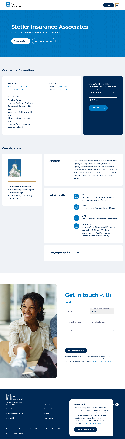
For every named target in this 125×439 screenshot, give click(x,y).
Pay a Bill (10, 418)
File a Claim (10, 409)
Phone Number (74, 322)
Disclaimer (22, 429)
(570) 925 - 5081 (61, 87)
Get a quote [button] (19, 41)
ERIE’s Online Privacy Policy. (102, 361)
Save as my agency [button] (44, 41)
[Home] (14, 5)
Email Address (98, 322)
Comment (70, 330)
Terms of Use (50, 429)
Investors (47, 413)
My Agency (108, 5)
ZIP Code (94, 100)
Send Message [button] (75, 350)
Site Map (61, 429)
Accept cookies (84, 429)
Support (47, 404)
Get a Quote (11, 404)
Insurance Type (95, 90)
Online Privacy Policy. (93, 423)
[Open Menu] (117, 5)
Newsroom (48, 418)
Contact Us (48, 409)
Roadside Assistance (14, 413)
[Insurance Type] (103, 92)
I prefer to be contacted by (100, 308)
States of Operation (36, 429)
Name (69, 311)
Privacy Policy (11, 429)
